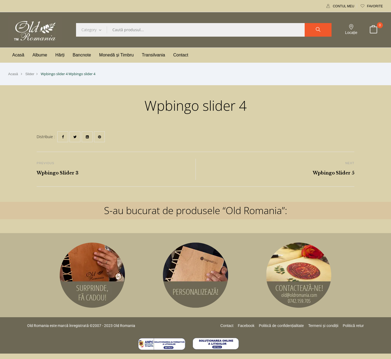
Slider (29, 74)
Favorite (372, 6)
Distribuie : (46, 136)
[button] (373, 29)
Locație (351, 29)
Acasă (13, 74)
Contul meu (340, 6)
